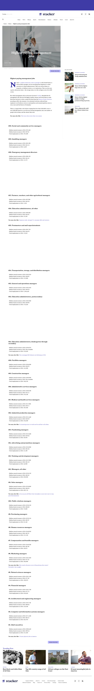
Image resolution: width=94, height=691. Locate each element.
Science (49, 19)
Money (29, 19)
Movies (4, 667)
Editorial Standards (27, 682)
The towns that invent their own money (31, 116)
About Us (72, 19)
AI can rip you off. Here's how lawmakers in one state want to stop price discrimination (31, 495)
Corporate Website (29, 680)
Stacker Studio (61, 680)
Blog (34, 682)
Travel (61, 19)
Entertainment (42, 19)
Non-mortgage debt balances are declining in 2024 (32, 355)
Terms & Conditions (62, 682)
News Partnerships (51, 680)
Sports (34, 19)
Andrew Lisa (7, 63)
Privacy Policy (47, 682)
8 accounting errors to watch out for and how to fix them (34, 424)
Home (19, 19)
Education (77, 106)
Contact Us (39, 682)
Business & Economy (80, 72)
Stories (5, 23)
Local (66, 19)
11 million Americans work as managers (29, 82)
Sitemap (54, 682)
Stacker (39, 95)
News (24, 19)
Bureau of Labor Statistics (45, 99)
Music (27, 667)
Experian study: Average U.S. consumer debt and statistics (34, 220)
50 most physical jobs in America (28, 636)
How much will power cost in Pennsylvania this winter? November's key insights (28, 566)
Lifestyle (56, 19)
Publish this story (53, 642)
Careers (73, 667)
